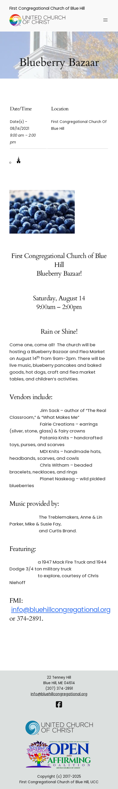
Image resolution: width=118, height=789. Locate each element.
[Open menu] (105, 20)
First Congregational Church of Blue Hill (47, 8)
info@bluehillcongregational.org (60, 609)
